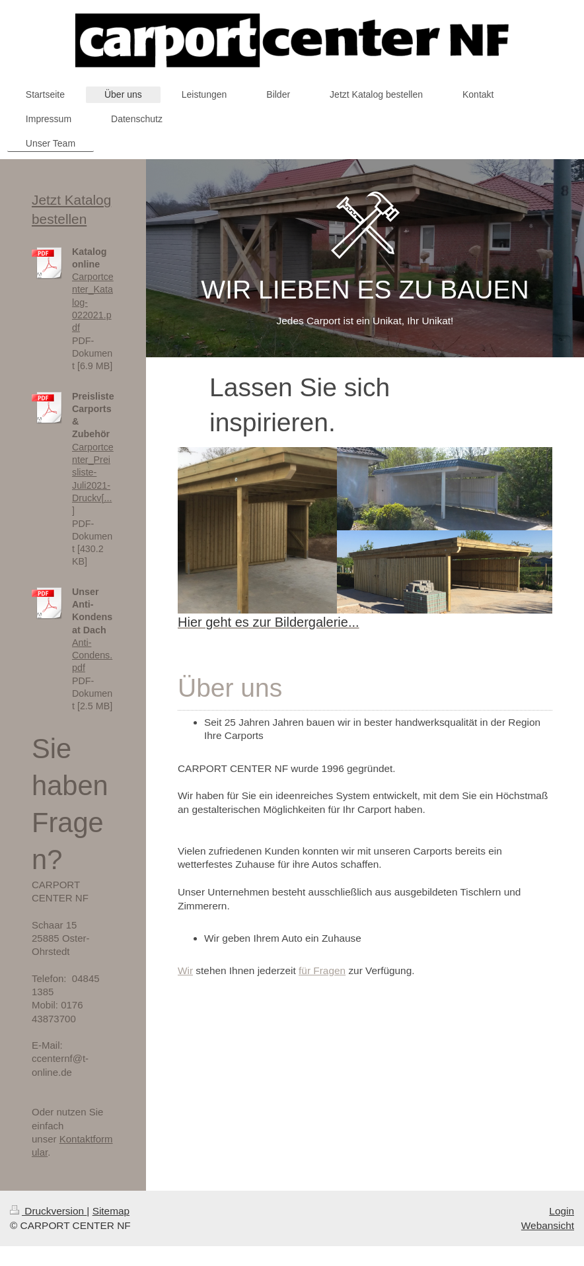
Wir (185, 970)
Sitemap (110, 1210)
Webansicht (547, 1225)
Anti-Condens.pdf (92, 655)
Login (561, 1210)
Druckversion (48, 1210)
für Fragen (322, 970)
